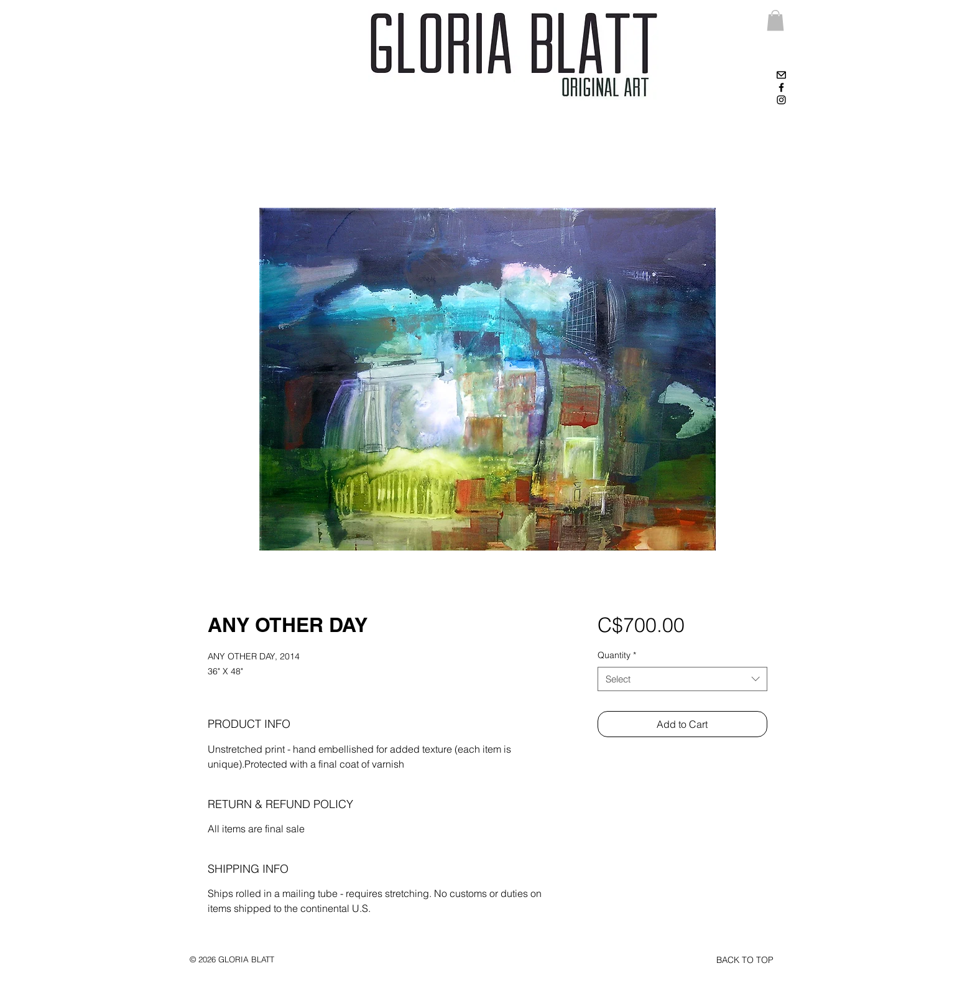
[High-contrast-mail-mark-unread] (781, 75)
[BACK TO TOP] (745, 960)
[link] (775, 20)
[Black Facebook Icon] (781, 87)
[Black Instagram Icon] (781, 100)
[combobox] (682, 679)
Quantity (617, 655)
